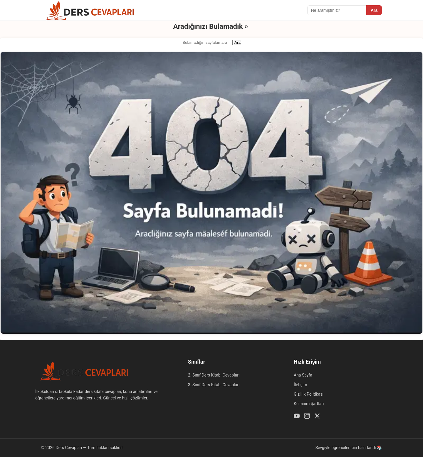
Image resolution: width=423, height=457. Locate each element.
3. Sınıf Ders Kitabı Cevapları (213, 384)
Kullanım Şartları (309, 403)
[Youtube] (297, 417)
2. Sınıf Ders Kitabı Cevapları (213, 375)
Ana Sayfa (303, 375)
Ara (374, 10)
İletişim (300, 384)
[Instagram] (307, 417)
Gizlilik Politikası (308, 394)
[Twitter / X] (317, 417)
